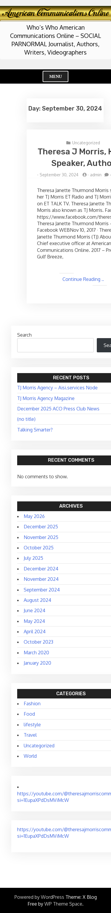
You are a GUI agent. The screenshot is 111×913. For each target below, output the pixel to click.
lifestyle (32, 724)
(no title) (26, 419)
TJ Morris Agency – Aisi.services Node (57, 388)
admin (96, 174)
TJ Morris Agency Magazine (46, 398)
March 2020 (36, 652)
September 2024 (42, 590)
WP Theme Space (63, 904)
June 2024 (34, 610)
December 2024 (41, 569)
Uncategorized (86, 142)
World (30, 756)
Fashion (32, 703)
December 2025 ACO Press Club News (58, 409)
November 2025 (41, 537)
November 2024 (41, 579)
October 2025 (39, 548)
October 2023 (38, 642)
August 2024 (37, 600)
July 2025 (33, 558)
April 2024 (35, 631)
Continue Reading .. (83, 279)
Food (29, 714)
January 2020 (37, 663)
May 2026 (34, 516)
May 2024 (34, 621)
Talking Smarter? (35, 430)
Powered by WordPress (39, 897)
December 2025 (41, 527)
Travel (30, 735)
